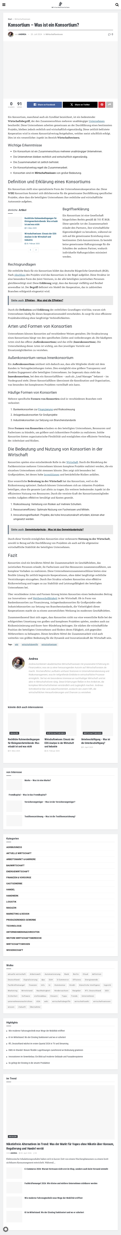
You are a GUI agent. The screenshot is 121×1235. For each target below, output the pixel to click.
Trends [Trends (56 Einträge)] (74, 996)
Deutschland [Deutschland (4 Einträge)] (13, 980)
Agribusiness (14, 847)
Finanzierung (45, 409)
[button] (5, 1229)
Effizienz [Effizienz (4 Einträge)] (77, 980)
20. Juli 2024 (36, 34)
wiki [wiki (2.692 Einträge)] (46, 1002)
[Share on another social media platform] (109, 105)
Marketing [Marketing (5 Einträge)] (12, 991)
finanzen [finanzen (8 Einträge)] (33, 985)
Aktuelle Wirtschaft (19, 853)
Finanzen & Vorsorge (18, 877)
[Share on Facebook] (44, 105)
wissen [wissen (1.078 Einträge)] (11, 1007)
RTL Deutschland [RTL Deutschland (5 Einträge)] (93, 991)
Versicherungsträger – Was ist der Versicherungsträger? (50, 802)
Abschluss (19, 275)
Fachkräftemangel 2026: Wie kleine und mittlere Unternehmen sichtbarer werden (61, 1183)
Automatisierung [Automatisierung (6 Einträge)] (52, 974)
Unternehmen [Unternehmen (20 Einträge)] (88, 996)
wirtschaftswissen (49, 644)
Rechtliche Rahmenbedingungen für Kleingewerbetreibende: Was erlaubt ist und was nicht (41, 221)
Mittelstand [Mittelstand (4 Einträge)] (27, 991)
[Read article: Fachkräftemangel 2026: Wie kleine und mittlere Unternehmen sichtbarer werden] (14, 1187)
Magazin (14, 733)
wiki (16, 644)
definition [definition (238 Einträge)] (96, 974)
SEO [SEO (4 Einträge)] (107, 991)
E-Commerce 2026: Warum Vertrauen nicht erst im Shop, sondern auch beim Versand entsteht (66, 1169)
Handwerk (12, 895)
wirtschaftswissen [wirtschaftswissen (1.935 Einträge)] (102, 1002)
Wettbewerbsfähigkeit (45, 598)
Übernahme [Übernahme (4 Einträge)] (35, 1007)
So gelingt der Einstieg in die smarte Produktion (29, 1063)
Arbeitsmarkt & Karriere (21, 859)
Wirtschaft (72, 462)
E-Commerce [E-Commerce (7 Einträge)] (63, 980)
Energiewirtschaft (17, 871)
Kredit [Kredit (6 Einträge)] (72, 985)
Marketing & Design (17, 914)
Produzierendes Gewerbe (21, 920)
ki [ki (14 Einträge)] (50, 985)
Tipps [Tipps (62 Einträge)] (64, 996)
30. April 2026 (25, 1153)
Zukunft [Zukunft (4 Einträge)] (22, 1007)
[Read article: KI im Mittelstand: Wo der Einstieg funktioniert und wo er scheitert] (14, 1216)
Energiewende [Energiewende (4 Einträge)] (91, 980)
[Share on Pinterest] (101, 105)
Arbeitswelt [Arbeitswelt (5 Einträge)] (35, 974)
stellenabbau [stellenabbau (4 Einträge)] (40, 996)
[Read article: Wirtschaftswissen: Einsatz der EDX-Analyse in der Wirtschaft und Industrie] (15, 237)
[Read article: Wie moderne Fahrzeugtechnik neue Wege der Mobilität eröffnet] (14, 1202)
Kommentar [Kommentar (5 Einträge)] (60, 985)
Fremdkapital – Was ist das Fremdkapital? (28, 795)
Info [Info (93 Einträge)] (43, 985)
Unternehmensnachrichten (22, 932)
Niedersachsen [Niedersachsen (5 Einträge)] (61, 991)
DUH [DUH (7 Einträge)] (51, 980)
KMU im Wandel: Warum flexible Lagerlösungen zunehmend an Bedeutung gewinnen (46, 1050)
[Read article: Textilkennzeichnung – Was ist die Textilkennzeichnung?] (14, 820)
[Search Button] (117, 5)
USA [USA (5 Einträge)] (38, 1002)
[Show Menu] (3, 5)
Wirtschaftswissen (22, 19)
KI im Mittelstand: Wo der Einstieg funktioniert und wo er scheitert (37, 1037)
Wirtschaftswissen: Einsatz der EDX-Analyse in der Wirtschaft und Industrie (41, 236)
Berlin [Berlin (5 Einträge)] (76, 974)
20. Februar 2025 (32, 244)
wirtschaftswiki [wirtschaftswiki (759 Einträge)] (82, 1002)
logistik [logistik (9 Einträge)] (107, 985)
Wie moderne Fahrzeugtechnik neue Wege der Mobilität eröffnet (37, 1031)
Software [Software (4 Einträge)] (26, 996)
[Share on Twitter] (80, 105)
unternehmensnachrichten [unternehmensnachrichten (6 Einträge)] (20, 1002)
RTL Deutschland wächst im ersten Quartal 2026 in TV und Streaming (38, 1043)
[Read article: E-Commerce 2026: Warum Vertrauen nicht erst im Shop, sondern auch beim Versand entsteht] (14, 1173)
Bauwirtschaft (15, 865)
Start (10, 19)
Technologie (14, 926)
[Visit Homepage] (60, 5)
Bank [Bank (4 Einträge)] (66, 974)
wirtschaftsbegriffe (30, 644)
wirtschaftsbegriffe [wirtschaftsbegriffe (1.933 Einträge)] (61, 1002)
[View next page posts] (36, 250)
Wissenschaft (14, 950)
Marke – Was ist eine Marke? (38, 780)
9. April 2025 (87, 747)
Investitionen (51, 474)
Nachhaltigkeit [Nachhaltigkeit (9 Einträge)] (43, 991)
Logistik (11, 901)
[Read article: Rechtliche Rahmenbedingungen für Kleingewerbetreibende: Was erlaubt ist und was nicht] (15, 222)
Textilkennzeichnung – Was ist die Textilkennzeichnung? (50, 816)
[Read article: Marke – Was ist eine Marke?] (14, 784)
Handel (10, 889)
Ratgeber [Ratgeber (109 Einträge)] (77, 991)
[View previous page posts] (30, 250)
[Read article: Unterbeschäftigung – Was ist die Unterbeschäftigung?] (97, 724)
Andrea (22, 34)
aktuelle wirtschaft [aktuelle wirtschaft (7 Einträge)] (17, 974)
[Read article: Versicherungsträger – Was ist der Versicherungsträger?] (14, 806)
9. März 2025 (31, 228)
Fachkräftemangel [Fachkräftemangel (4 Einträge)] (16, 985)
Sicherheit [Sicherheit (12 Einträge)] (13, 996)
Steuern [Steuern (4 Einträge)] (54, 996)
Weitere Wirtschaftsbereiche (24, 938)
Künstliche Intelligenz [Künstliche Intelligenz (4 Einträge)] (89, 985)
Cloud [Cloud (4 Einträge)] (85, 974)
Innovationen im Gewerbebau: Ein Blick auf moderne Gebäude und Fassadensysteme (46, 1056)
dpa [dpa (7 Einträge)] (43, 980)
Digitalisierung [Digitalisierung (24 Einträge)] (30, 980)
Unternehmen (97, 121)
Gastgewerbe (14, 883)
